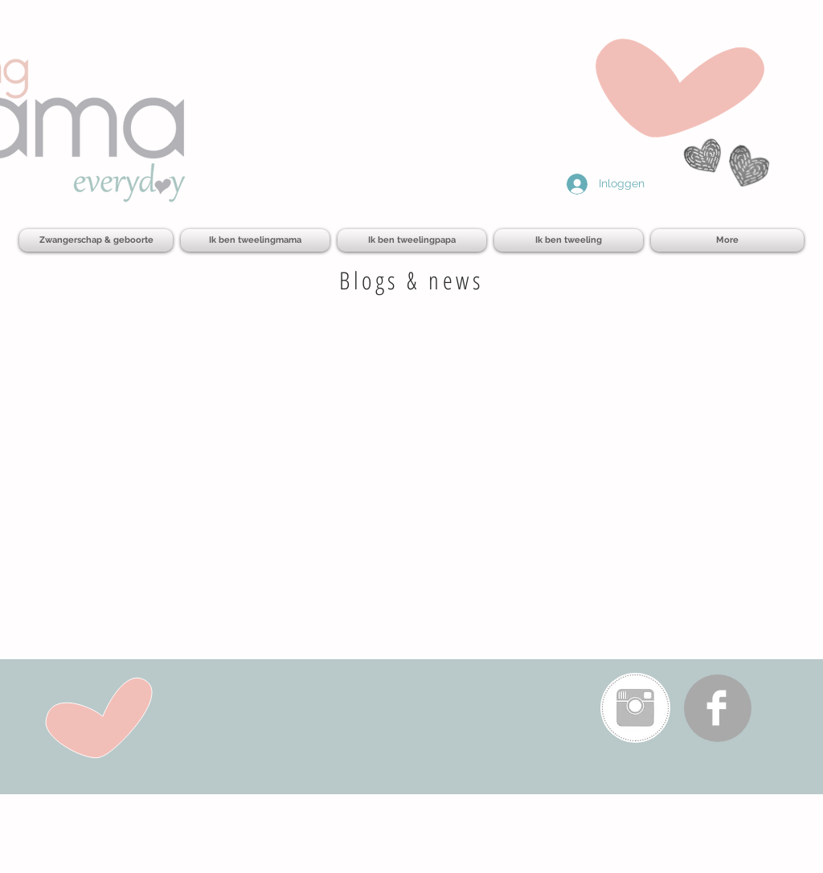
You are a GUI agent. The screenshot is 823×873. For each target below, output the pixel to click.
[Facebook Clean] (716, 708)
